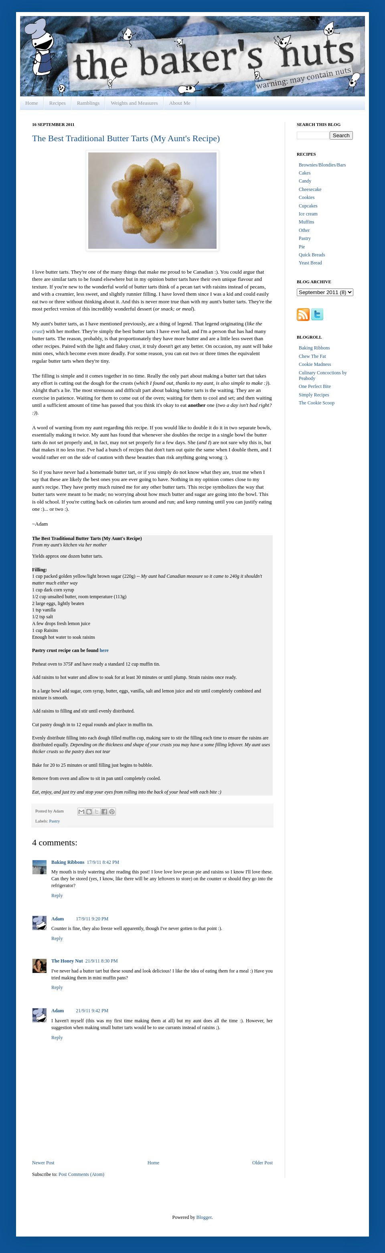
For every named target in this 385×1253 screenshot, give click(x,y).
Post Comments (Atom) (81, 1174)
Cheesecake (310, 189)
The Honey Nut (67, 961)
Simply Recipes (314, 395)
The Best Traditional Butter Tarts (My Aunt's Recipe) (126, 138)
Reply (57, 895)
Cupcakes (308, 206)
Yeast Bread (310, 263)
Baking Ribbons (67, 862)
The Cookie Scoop (316, 403)
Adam (57, 919)
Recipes (57, 103)
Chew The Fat (312, 356)
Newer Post (43, 1163)
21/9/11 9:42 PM (92, 1010)
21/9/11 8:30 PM (101, 961)
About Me (179, 103)
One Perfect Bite (315, 386)
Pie (302, 247)
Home (31, 103)
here (103, 650)
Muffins (306, 222)
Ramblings (88, 103)
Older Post (262, 1163)
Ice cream (308, 214)
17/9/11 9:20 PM (92, 919)
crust (37, 331)
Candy (305, 181)
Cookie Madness (315, 364)
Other (304, 230)
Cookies (306, 197)
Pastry (54, 820)
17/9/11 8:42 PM (103, 862)
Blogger (204, 1217)
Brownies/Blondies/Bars (322, 165)
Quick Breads (312, 255)
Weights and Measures (134, 103)
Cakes (304, 173)
